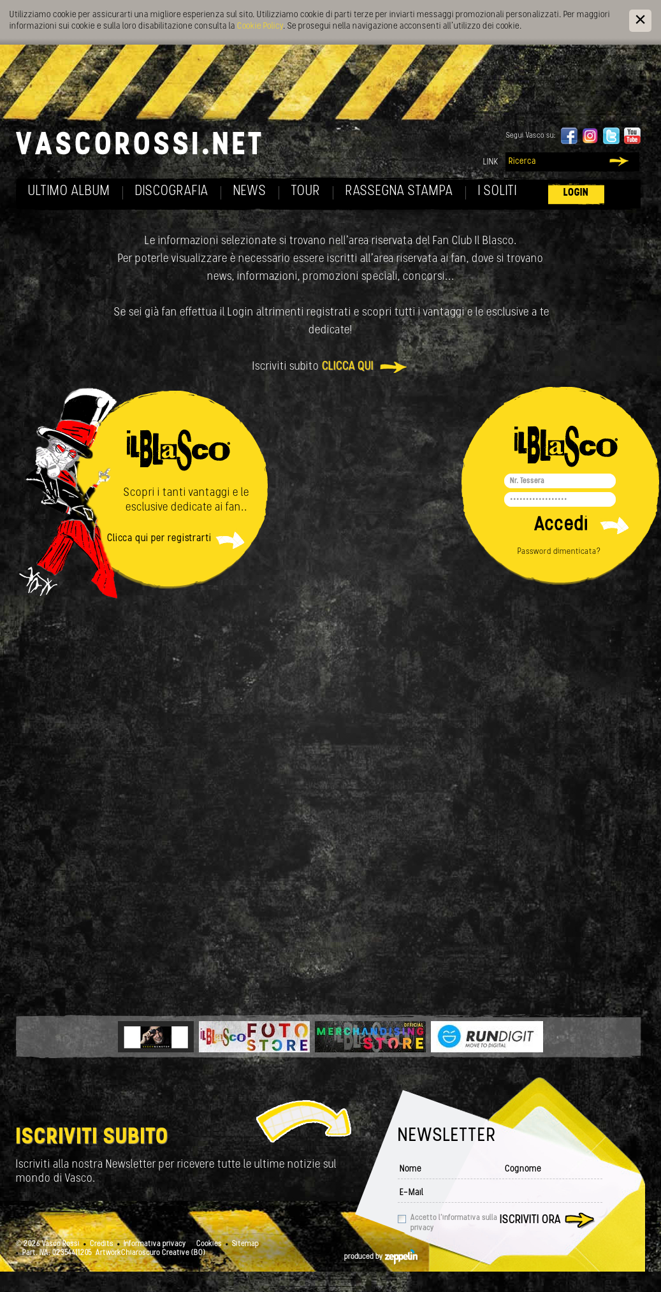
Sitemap (245, 1244)
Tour (306, 191)
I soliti (497, 191)
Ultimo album (69, 191)
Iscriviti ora (530, 1220)
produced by (381, 1257)
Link (490, 162)
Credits (101, 1244)
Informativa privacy (155, 1244)
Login (576, 192)
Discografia (171, 191)
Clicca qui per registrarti (159, 538)
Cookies (209, 1244)
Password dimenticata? (559, 552)
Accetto (453, 1223)
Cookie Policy (260, 26)
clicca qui (348, 367)
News (249, 191)
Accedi (561, 525)
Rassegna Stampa (399, 191)
